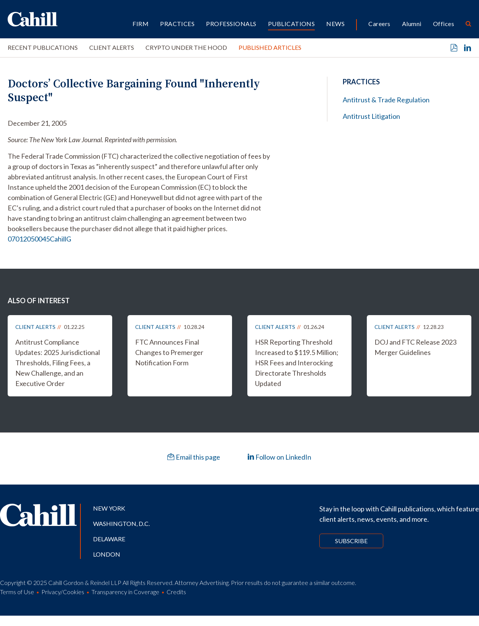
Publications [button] (291, 23)
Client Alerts (111, 47)
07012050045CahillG (39, 239)
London (106, 554)
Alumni (412, 23)
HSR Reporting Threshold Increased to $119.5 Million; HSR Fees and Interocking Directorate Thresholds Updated (296, 363)
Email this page (193, 457)
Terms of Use (17, 591)
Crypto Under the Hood (186, 47)
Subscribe (351, 540)
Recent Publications (43, 47)
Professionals (231, 23)
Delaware (109, 538)
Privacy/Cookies (62, 591)
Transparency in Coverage (125, 591)
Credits (176, 591)
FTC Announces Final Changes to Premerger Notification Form (169, 352)
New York (109, 508)
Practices (177, 23)
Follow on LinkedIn (279, 457)
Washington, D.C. (121, 523)
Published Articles (270, 47)
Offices (443, 23)
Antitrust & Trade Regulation (386, 99)
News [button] (335, 23)
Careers (379, 23)
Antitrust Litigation (371, 116)
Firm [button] (140, 23)
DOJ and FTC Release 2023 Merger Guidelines (415, 347)
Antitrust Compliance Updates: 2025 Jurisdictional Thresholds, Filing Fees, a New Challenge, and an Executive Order (57, 363)
